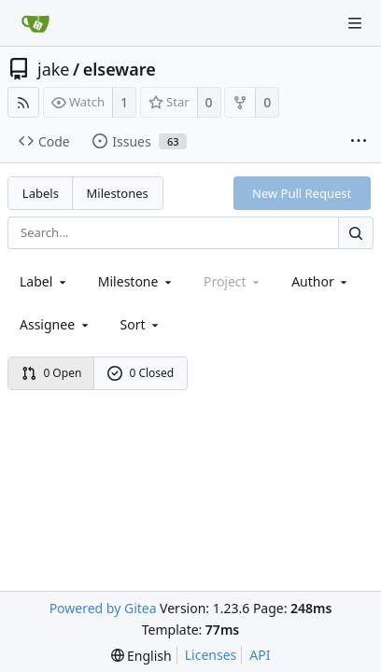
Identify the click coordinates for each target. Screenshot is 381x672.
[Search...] (356, 233)
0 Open (51, 373)
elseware (119, 69)
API (259, 655)
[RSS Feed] (23, 102)
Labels (40, 193)
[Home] (35, 23)
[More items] (359, 141)
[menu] (141, 324)
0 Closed (141, 373)
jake (53, 69)
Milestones (117, 193)
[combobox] (44, 281)
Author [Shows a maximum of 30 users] (320, 281)
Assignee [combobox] (56, 324)
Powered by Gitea (103, 608)
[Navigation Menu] (355, 23)
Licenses (211, 655)
